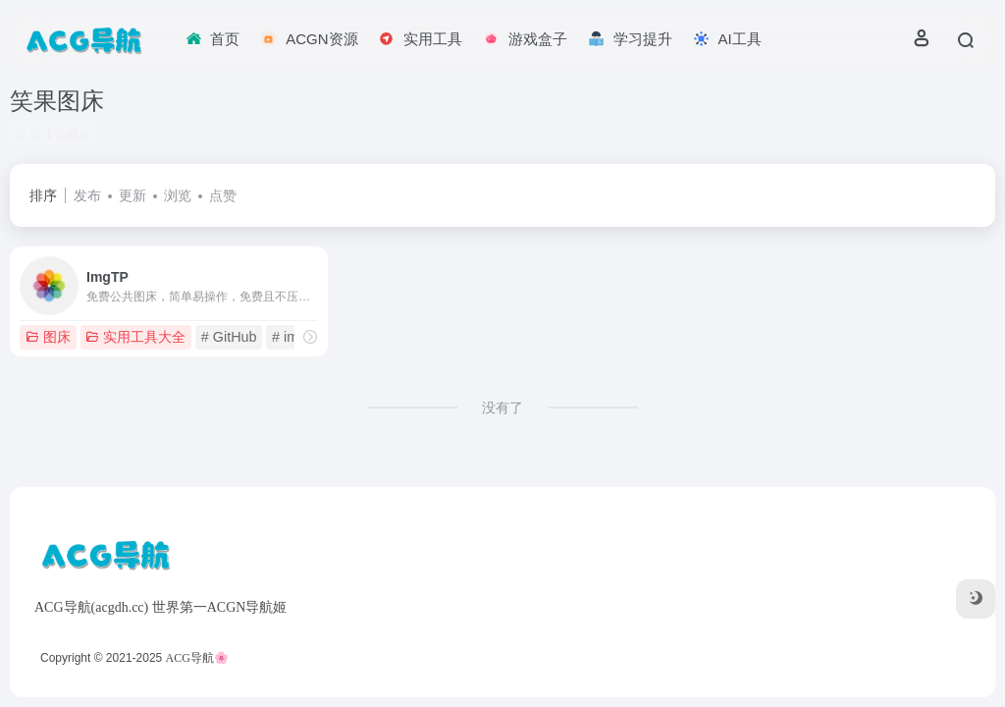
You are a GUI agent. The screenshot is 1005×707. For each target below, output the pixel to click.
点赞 (223, 195)
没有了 (502, 407)
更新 (132, 195)
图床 (48, 337)
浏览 (177, 195)
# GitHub (229, 337)
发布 (87, 195)
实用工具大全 (135, 337)
